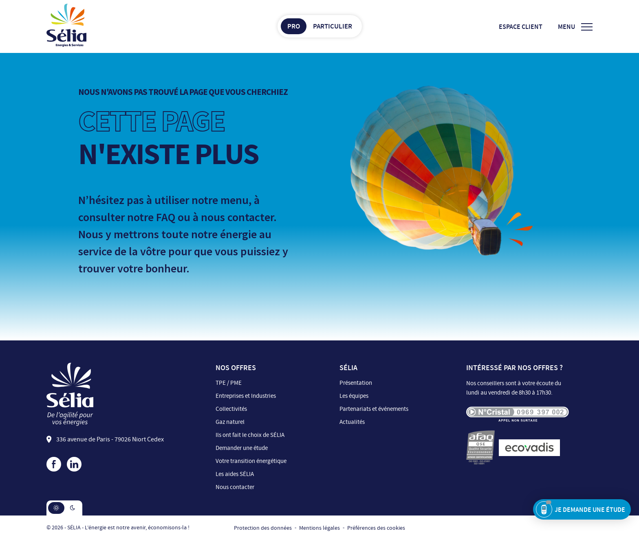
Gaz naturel (230, 422)
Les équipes (353, 396)
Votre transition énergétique (251, 461)
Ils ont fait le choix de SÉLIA (250, 435)
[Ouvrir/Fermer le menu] (575, 27)
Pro (293, 26)
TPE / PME (229, 383)
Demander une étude (242, 448)
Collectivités (231, 409)
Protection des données (263, 528)
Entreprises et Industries (246, 396)
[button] (56, 508)
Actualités (352, 422)
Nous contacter (235, 487)
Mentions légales (319, 528)
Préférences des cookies (376, 528)
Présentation (355, 383)
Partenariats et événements (373, 409)
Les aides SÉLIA (235, 474)
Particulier (332, 26)
